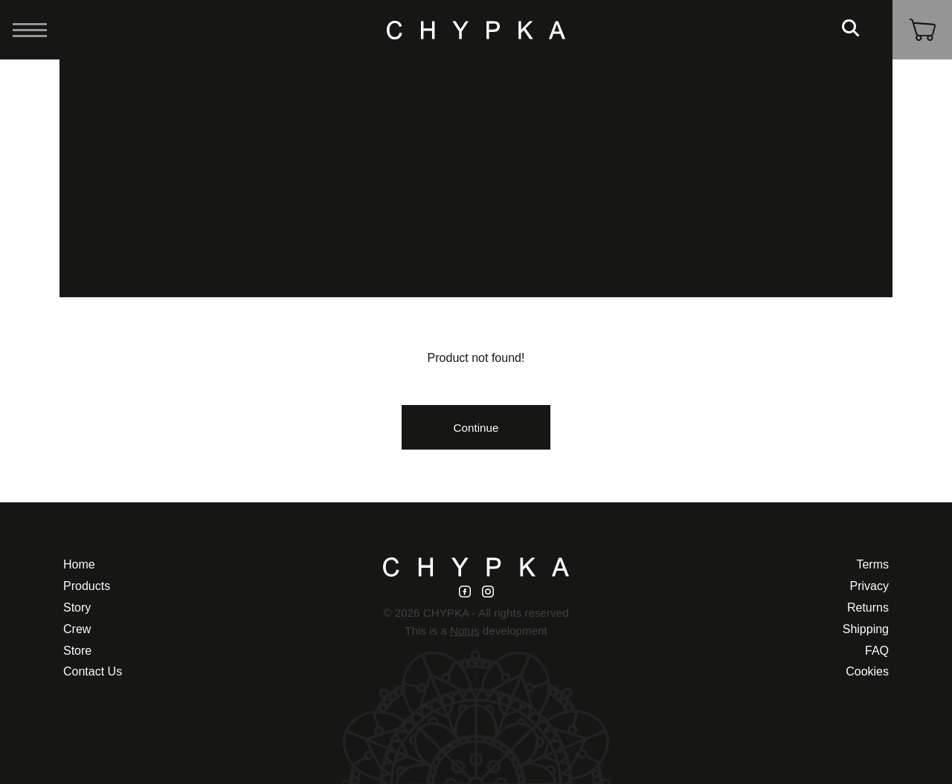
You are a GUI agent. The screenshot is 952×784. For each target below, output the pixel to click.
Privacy (869, 586)
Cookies (867, 671)
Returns (868, 607)
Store (77, 650)
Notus (465, 630)
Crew (77, 629)
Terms (872, 564)
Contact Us (92, 671)
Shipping (866, 629)
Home (79, 564)
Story (77, 607)
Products (86, 586)
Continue (476, 427)
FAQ (877, 650)
